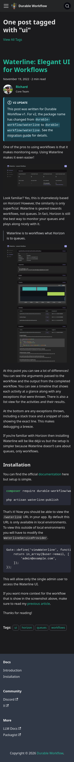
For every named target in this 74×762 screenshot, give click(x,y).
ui (15, 627)
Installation (11, 676)
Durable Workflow (50, 753)
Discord (10, 699)
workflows (58, 627)
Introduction (12, 670)
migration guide (19, 135)
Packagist (12, 735)
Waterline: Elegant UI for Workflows (36, 65)
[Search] (67, 5)
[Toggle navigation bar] (6, 6)
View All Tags (12, 39)
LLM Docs (12, 728)
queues (42, 627)
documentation (49, 474)
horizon (27, 627)
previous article (38, 603)
